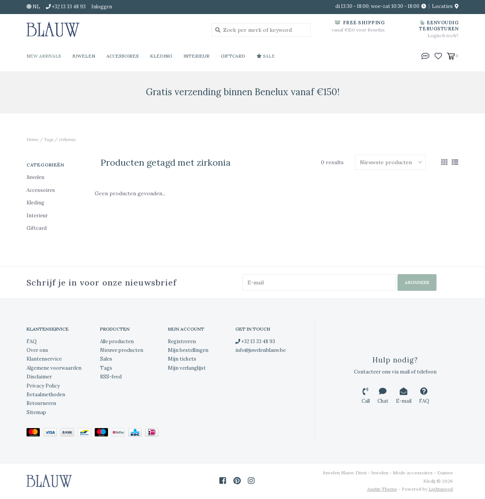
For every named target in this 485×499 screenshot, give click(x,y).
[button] (425, 55)
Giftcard (233, 56)
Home (33, 139)
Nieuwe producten (121, 350)
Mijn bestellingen (188, 350)
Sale (266, 56)
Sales (106, 359)
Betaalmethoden (46, 394)
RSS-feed (111, 376)
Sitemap (36, 412)
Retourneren (41, 403)
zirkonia (67, 139)
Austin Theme (382, 489)
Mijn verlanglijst (187, 368)
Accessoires (122, 56)
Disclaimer (39, 376)
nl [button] (33, 6)
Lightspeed (441, 489)
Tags (48, 139)
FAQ (32, 341)
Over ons (37, 350)
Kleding (161, 56)
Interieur (196, 56)
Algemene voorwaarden (54, 368)
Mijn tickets (182, 359)
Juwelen (83, 56)
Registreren (182, 341)
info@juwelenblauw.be (260, 350)
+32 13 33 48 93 (255, 341)
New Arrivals (44, 56)
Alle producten (117, 341)
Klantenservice (44, 359)
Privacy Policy (43, 386)
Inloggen (101, 6)
